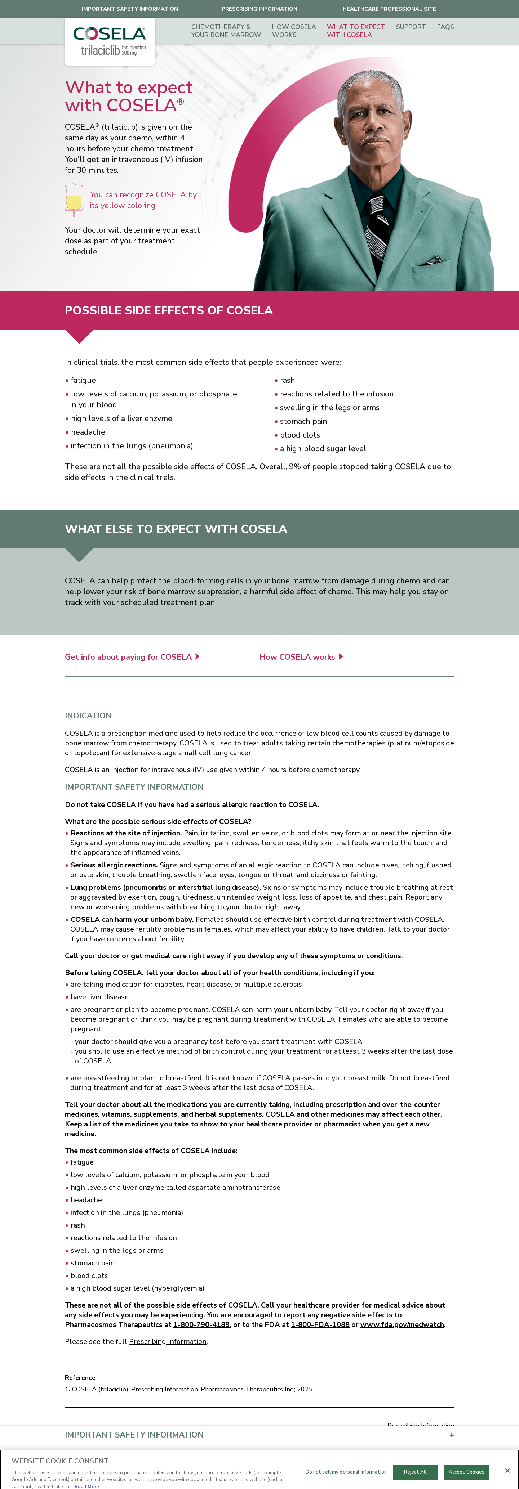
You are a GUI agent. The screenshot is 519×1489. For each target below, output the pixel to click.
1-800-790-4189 (201, 1324)
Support (411, 27)
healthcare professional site (389, 9)
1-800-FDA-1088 (320, 1324)
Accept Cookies (467, 1479)
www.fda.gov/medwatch (402, 1324)
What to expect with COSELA (356, 31)
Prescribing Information (259, 9)
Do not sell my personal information (346, 1479)
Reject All (415, 1479)
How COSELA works (294, 31)
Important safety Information (130, 9)
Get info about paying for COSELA (132, 660)
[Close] (507, 1477)
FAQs (445, 27)
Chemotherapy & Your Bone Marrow (226, 31)
